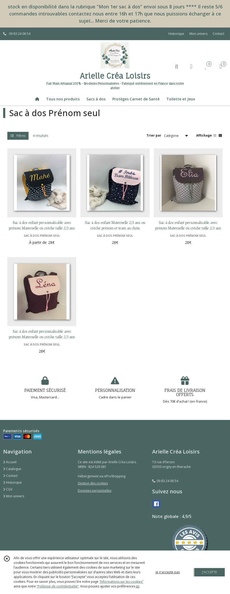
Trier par (153, 135)
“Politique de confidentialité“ (58, 586)
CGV (7, 489)
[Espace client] (191, 66)
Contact (218, 33)
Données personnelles (94, 490)
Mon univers (13, 496)
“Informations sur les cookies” (121, 581)
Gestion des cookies (93, 483)
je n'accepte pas (168, 572)
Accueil (10, 462)
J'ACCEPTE (209, 572)
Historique (12, 482)
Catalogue (12, 469)
